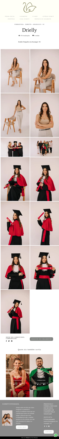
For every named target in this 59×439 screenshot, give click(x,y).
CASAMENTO (23, 16)
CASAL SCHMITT (25, 19)
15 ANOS (35, 16)
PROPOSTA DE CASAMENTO (43, 19)
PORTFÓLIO (11, 19)
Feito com (29, 437)
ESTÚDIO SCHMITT (48, 16)
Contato (48, 431)
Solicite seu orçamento (41, 339)
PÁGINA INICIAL (10, 16)
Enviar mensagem (50, 419)
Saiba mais (22, 427)
